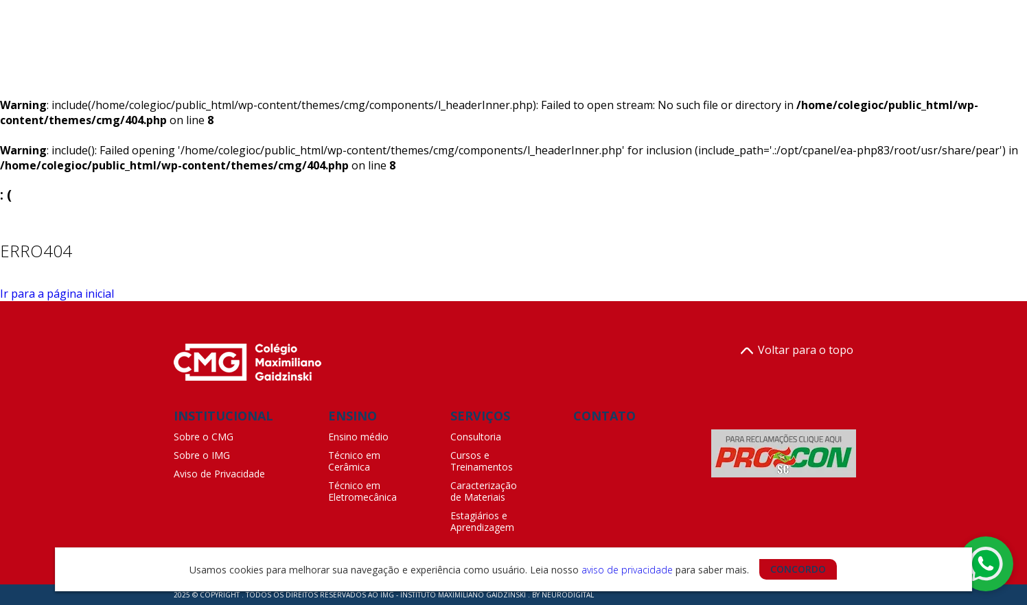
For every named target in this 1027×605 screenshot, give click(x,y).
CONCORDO (798, 569)
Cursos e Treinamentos (481, 461)
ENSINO (352, 415)
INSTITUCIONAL (223, 415)
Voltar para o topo (797, 350)
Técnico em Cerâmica (354, 461)
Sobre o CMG (203, 436)
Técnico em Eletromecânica (362, 491)
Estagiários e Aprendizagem (482, 521)
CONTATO (604, 415)
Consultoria (475, 436)
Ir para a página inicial (57, 293)
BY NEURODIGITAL (563, 595)
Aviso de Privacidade (219, 473)
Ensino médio (358, 436)
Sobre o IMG (202, 455)
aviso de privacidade (627, 569)
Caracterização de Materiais (483, 491)
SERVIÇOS (480, 415)
